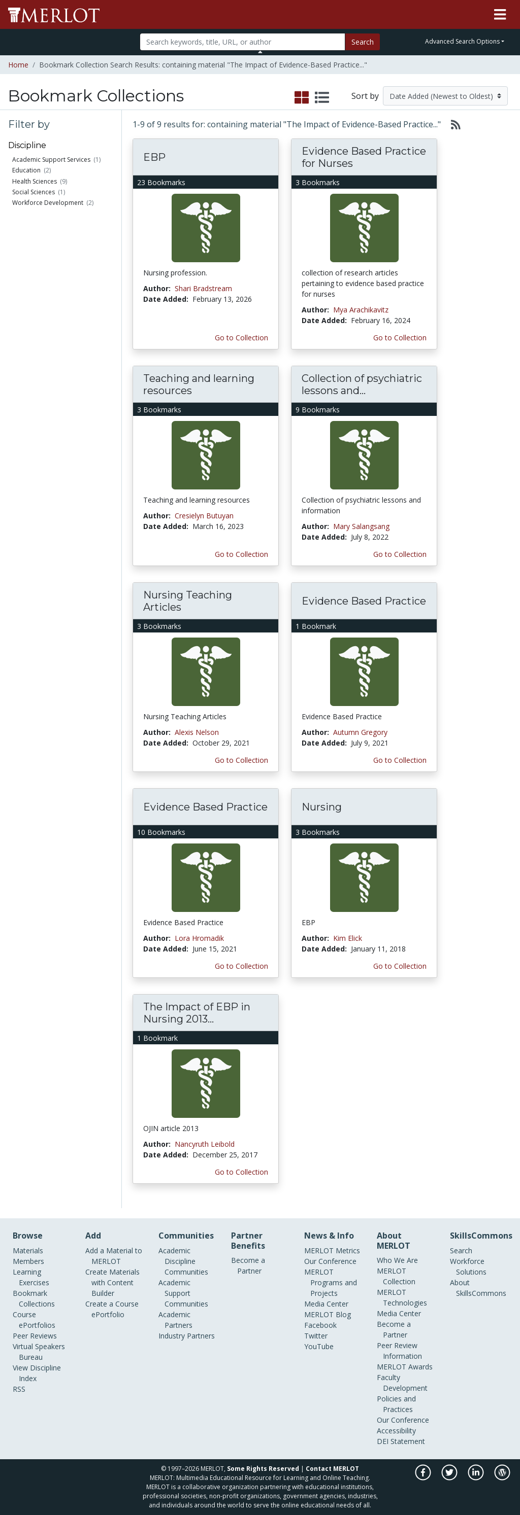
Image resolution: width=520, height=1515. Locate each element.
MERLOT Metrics (332, 1250)
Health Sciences (34, 181)
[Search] (242, 42)
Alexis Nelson (197, 732)
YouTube (319, 1346)
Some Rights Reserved (263, 1468)
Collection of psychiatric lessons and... (362, 384)
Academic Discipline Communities (183, 1261)
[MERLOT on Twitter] (450, 1477)
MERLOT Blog (327, 1314)
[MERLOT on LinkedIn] (477, 1477)
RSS (19, 1389)
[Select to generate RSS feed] (452, 124)
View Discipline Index (37, 1373)
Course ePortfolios (34, 1320)
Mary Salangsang (361, 526)
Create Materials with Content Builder (112, 1282)
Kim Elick (347, 938)
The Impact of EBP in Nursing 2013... (196, 1013)
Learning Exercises (31, 1277)
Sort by (365, 95)
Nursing (322, 807)
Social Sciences (33, 192)
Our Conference (330, 1261)
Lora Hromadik (199, 938)
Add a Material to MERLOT (113, 1256)
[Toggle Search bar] (260, 51)
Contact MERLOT (332, 1468)
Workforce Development (47, 202)
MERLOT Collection (396, 1276)
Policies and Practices (396, 1404)
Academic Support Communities (183, 1293)
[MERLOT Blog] (502, 1477)
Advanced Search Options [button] (462, 41)
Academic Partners (175, 1320)
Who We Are (397, 1260)
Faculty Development (402, 1382)
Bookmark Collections (34, 1298)
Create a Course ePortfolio (112, 1309)
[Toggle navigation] (500, 14)
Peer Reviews (35, 1336)
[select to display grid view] (302, 97)
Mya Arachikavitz (360, 309)
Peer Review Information (399, 1351)
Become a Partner (248, 1265)
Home (18, 64)
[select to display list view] (322, 97)
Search (362, 42)
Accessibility (396, 1430)
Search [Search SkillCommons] (461, 1250)
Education (26, 170)
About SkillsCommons (478, 1288)
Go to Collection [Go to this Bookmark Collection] (241, 337)
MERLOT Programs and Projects (330, 1282)
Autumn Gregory (360, 732)
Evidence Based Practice (364, 601)
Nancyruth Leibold (205, 1144)
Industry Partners (186, 1336)
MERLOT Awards (405, 1366)
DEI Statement (401, 1441)
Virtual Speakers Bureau (39, 1352)
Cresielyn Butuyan (204, 515)
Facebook (320, 1325)
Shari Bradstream (203, 288)
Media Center (326, 1304)
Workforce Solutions (468, 1266)
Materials (28, 1250)
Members (28, 1261)
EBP (154, 157)
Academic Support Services (51, 159)
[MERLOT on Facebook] (424, 1477)
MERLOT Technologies (402, 1297)
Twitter (316, 1336)
